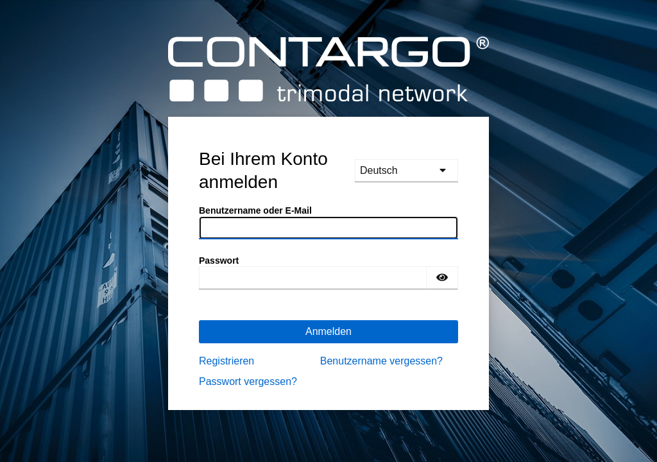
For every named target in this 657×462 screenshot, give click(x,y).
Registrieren (226, 360)
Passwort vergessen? (248, 381)
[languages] (406, 170)
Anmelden (328, 331)
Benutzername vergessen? (381, 360)
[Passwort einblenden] (442, 277)
